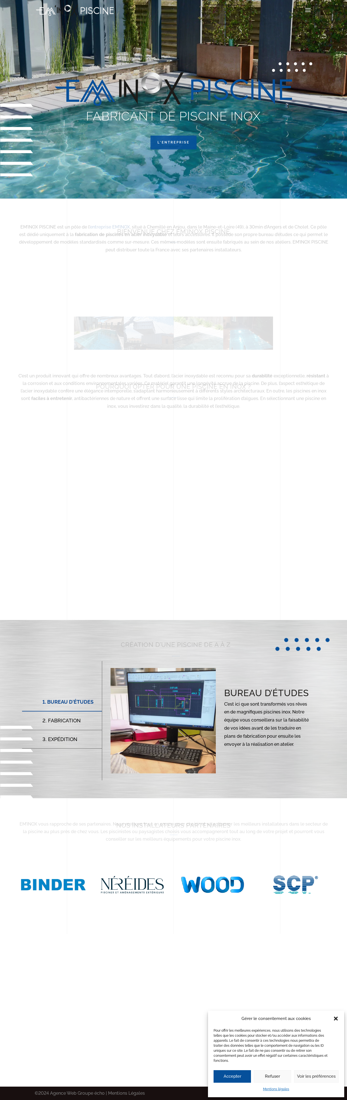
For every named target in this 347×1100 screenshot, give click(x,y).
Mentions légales (276, 1089)
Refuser (272, 1076)
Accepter (232, 1076)
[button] (336, 1018)
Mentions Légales (126, 1093)
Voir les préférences (316, 1076)
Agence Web (63, 1093)
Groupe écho (90, 1093)
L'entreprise (173, 155)
